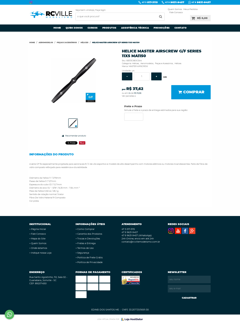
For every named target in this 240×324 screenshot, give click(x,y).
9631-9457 (174, 2)
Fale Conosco (176, 13)
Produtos (109, 28)
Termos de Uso (85, 248)
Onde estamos (39, 248)
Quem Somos (175, 9)
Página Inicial (38, 229)
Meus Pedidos (190, 9)
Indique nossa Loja (41, 253)
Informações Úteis (90, 224)
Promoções (162, 28)
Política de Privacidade (89, 262)
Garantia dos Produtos (89, 234)
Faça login (100, 10)
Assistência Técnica (135, 28)
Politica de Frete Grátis (90, 258)
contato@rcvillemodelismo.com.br (141, 242)
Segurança (83, 253)
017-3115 (150, 2)
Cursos (93, 28)
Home (57, 28)
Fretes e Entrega (86, 243)
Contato (180, 28)
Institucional (40, 224)
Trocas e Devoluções (88, 239)
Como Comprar (86, 229)
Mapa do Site (38, 239)
